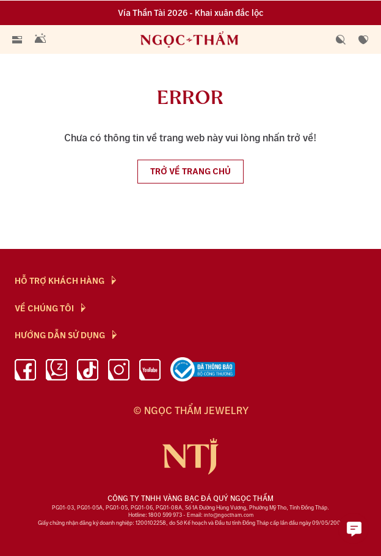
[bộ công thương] (202, 372)
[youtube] (150, 372)
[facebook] (25, 372)
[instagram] (118, 372)
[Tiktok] (87, 372)
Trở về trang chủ (190, 171)
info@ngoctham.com (228, 515)
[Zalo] (56, 372)
